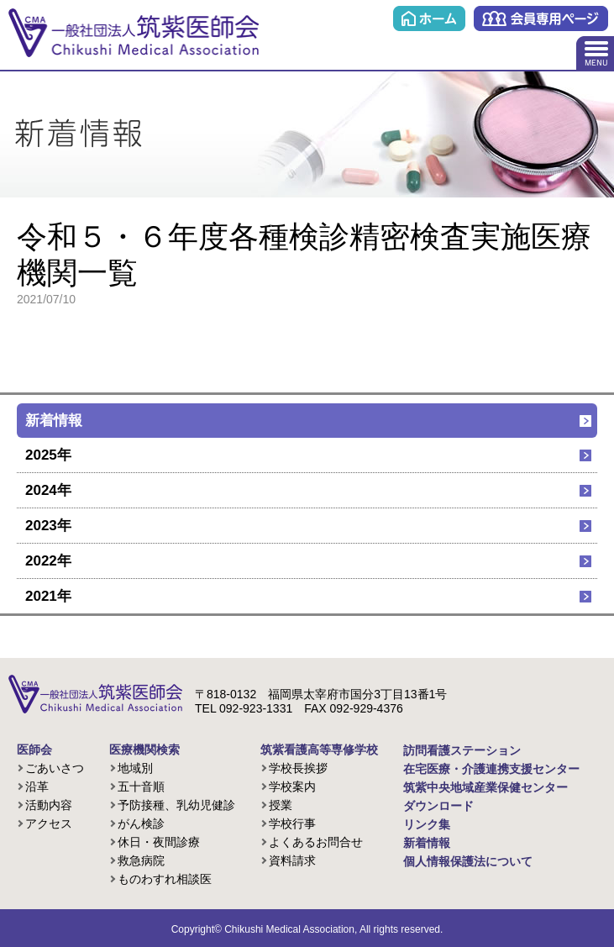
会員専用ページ (541, 18)
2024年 (48, 490)
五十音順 (141, 786)
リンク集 (426, 824)
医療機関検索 (144, 749)
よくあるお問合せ (316, 842)
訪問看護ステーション (462, 750)
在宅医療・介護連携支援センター (491, 769)
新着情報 (53, 421)
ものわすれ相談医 (165, 879)
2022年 (48, 561)
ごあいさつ (54, 768)
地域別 (135, 768)
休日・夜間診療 (159, 842)
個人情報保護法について (468, 861)
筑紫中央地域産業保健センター (485, 787)
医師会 (34, 749)
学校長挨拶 (298, 768)
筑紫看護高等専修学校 (319, 749)
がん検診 (141, 823)
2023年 (48, 526)
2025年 (48, 455)
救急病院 (141, 860)
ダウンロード (438, 806)
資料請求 (292, 860)
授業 (280, 805)
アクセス (48, 823)
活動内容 (48, 805)
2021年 (48, 596)
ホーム (429, 18)
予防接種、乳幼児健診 (176, 805)
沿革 (37, 786)
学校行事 (292, 823)
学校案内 (292, 786)
